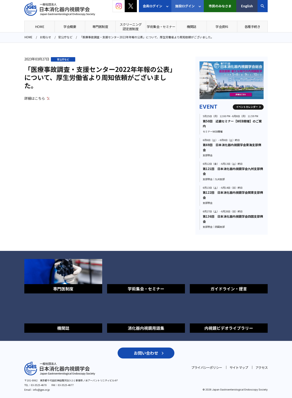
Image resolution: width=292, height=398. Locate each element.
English (247, 5)
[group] (232, 80)
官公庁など (63, 59)
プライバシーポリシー (206, 367)
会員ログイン (152, 5)
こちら (40, 98)
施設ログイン (185, 5)
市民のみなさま (220, 5)
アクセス (262, 367)
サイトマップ (239, 367)
